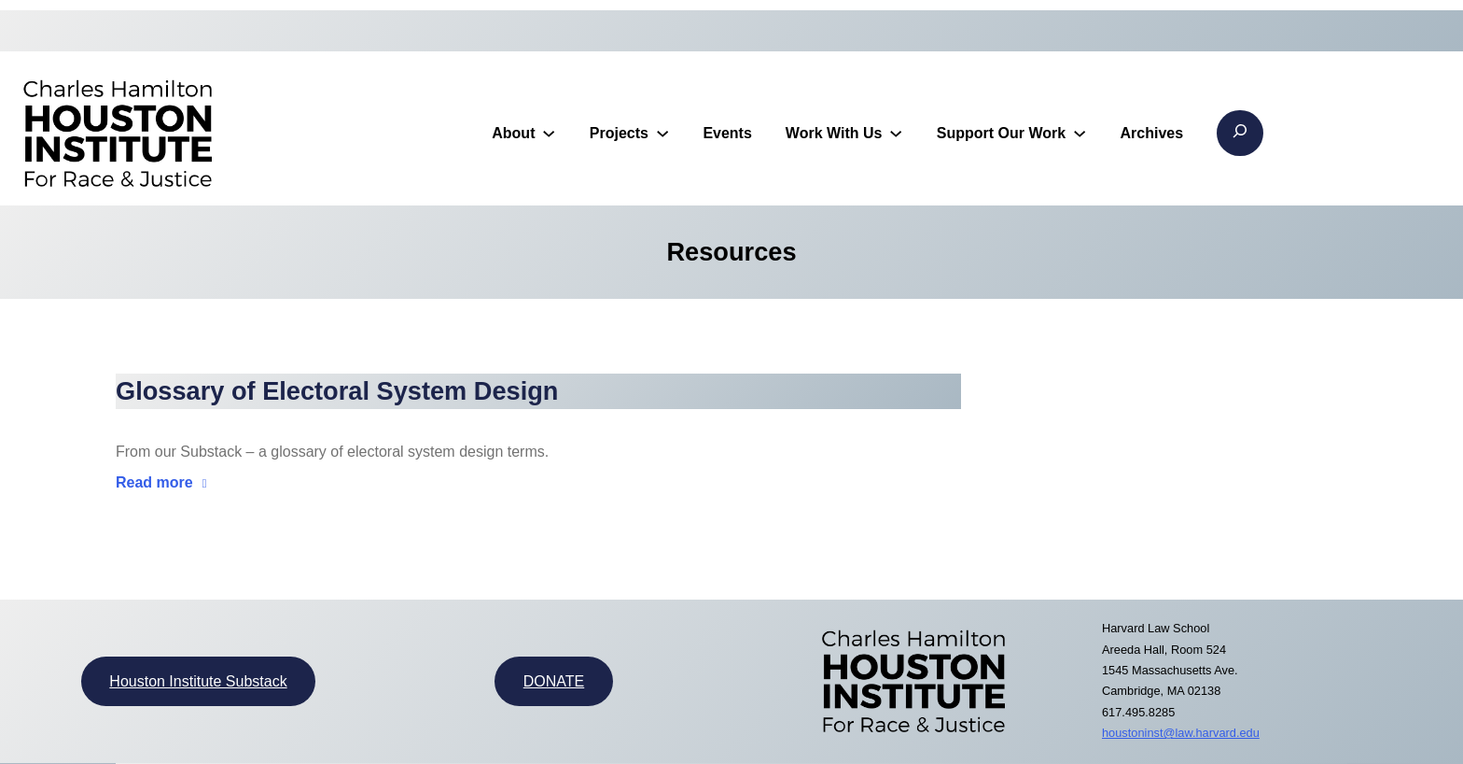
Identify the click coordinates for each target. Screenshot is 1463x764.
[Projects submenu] (662, 132)
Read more (154, 482)
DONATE (553, 681)
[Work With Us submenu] (895, 132)
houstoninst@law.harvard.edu (1181, 733)
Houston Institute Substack (197, 681)
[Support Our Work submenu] (1079, 132)
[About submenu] (548, 132)
